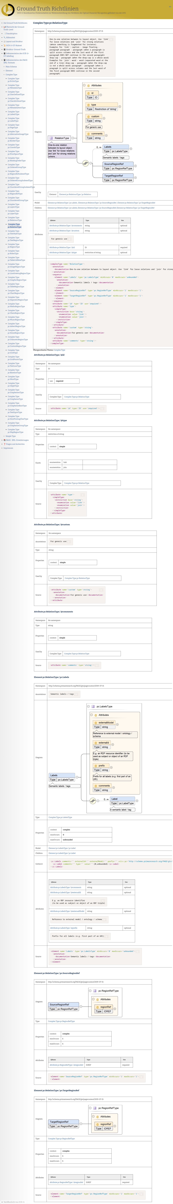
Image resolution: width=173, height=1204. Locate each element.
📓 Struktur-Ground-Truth (14, 49)
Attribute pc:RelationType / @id (62, 247)
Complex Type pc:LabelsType (60, 817)
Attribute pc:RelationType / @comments (65, 226)
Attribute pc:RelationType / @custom (64, 231)
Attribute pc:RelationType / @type (63, 252)
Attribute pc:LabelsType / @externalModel (67, 911)
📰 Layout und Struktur (13, 41)
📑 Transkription (10, 34)
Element (9, 71)
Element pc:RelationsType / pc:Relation (75, 194)
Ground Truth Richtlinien (48, 9)
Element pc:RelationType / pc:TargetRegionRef (136, 203)
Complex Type (11, 75)
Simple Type (11, 436)
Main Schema (11, 67)
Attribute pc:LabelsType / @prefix (63, 928)
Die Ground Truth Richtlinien (15, 23)
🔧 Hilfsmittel (9, 38)
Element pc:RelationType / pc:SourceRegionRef (97, 203)
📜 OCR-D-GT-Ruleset (13, 45)
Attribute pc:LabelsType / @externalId (65, 892)
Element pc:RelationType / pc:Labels (62, 203)
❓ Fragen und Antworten (14, 444)
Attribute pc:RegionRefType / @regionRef (66, 1065)
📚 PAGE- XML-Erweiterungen (16, 440)
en (170, 7)
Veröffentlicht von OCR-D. (14, 1202)
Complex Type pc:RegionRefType (61, 1021)
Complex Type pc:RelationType (14, 225)
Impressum (8, 448)
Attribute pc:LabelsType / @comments (65, 887)
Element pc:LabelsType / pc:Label (62, 848)
